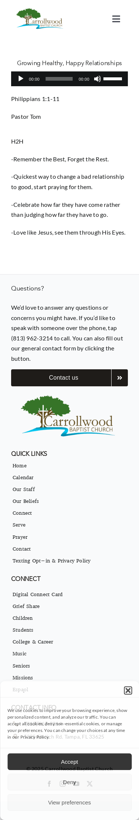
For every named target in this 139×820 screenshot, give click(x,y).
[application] (69, 78)
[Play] (20, 79)
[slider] (59, 79)
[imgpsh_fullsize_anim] (40, 10)
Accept (69, 762)
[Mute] (97, 79)
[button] (128, 690)
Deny (69, 782)
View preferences (69, 802)
